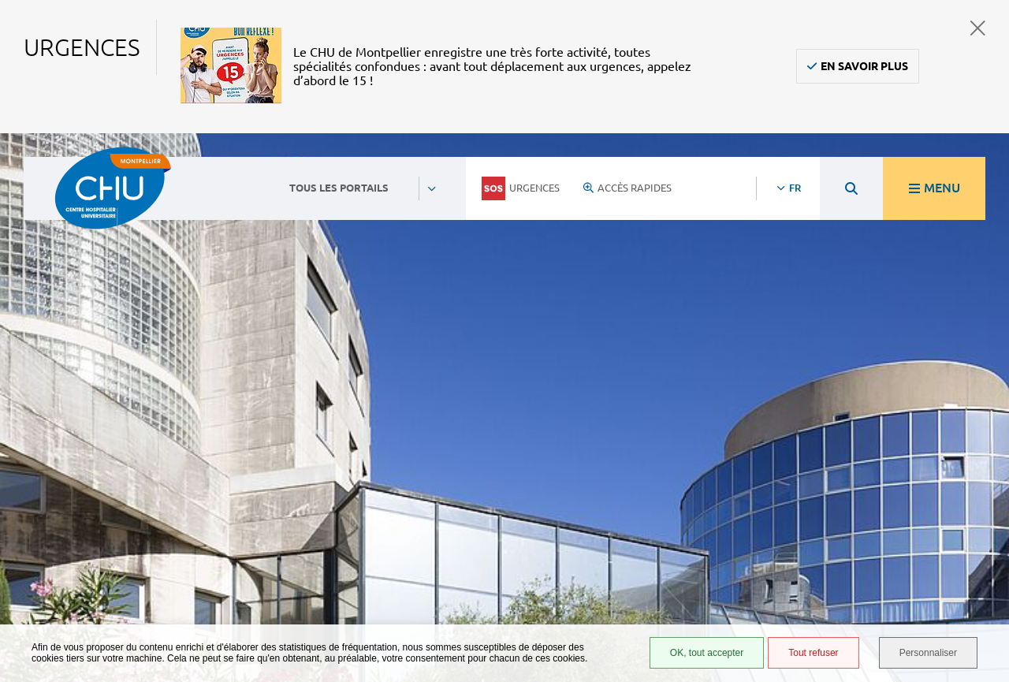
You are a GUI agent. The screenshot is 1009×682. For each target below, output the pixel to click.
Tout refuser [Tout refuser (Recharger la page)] (813, 652)
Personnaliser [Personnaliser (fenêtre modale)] (928, 652)
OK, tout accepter (706, 652)
